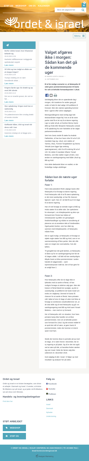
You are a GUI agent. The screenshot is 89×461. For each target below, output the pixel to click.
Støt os (8, 6)
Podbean (51, 394)
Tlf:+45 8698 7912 (70, 448)
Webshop (21, 6)
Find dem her (8, 401)
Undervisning (51, 416)
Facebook (51, 384)
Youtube (50, 389)
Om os (32, 6)
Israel (48, 404)
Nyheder (49, 412)
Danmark (49, 408)
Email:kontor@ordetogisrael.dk (44, 451)
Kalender (44, 6)
